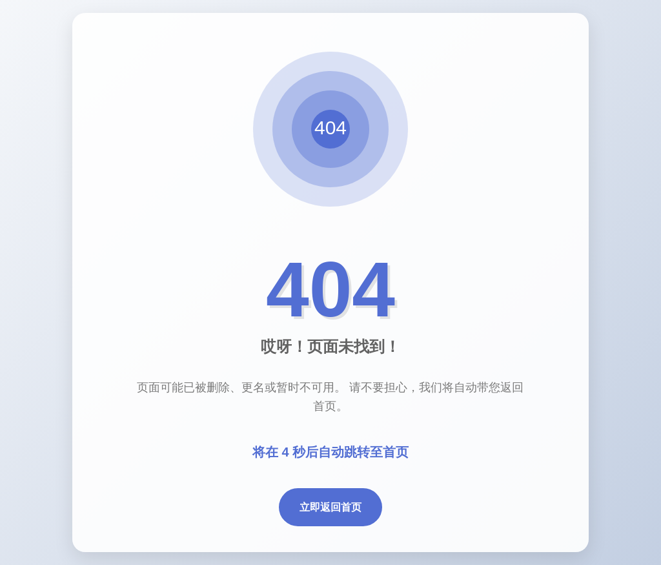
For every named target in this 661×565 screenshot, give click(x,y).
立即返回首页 (330, 507)
